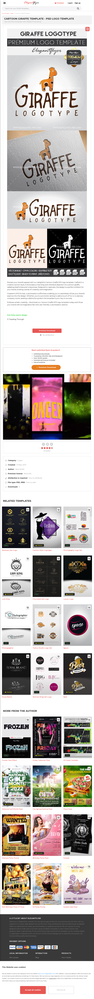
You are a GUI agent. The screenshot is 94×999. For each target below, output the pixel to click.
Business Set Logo (9, 550)
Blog (37, 957)
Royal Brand (7, 697)
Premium (69, 3)
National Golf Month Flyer (12, 809)
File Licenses (13, 957)
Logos (20, 460)
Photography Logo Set (72, 550)
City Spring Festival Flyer (42, 809)
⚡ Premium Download (46, 367)
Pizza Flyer (67, 809)
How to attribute (35, 478)
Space (65, 648)
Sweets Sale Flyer (70, 907)
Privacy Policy (43, 981)
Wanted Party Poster (10, 858)
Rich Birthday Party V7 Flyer (13, 907)
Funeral (66, 858)
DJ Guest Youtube (70, 760)
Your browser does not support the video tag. (47, 407)
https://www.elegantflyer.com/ (47, 973)
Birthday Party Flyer (41, 858)
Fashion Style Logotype (42, 550)
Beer (65, 697)
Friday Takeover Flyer (41, 760)
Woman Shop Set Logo (42, 697)
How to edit (31, 482)
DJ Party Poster (39, 907)
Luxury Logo (68, 599)
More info (27, 474)
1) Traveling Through (15, 319)
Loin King (6, 599)
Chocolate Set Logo (41, 599)
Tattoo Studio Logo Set (42, 648)
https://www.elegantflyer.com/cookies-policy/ (70, 978)
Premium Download (47, 331)
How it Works (66, 957)
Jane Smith (19, 469)
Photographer (7, 648)
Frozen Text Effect (9, 760)
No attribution (47, 335)
